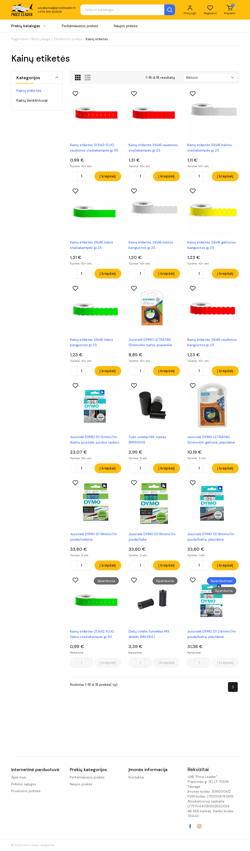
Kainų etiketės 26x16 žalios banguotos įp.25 (91, 343)
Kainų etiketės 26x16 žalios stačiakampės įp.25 (91, 245)
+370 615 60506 (50, 12)
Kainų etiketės (28, 90)
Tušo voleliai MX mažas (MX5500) (147, 441)
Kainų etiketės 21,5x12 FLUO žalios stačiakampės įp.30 (92, 637)
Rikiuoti (192, 77)
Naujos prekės (126, 26)
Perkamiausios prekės (80, 26)
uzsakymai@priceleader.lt (56, 8)
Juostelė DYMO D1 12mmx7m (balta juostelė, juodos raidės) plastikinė (94, 441)
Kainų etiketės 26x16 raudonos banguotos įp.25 (212, 343)
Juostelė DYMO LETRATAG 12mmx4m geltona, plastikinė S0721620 (211, 441)
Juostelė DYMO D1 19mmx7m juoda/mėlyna (93, 539)
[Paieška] (123, 10)
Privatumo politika (25, 791)
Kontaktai (136, 777)
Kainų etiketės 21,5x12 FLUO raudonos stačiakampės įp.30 (94, 147)
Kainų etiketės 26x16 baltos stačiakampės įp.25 (209, 147)
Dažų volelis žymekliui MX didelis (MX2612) (149, 637)
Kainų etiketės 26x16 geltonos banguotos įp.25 (211, 245)
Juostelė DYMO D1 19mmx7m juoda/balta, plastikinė (210, 539)
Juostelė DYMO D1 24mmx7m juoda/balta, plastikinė (211, 637)
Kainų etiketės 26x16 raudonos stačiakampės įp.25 (153, 147)
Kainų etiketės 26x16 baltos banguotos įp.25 (151, 245)
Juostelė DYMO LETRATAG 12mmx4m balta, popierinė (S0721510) (150, 343)
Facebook (190, 826)
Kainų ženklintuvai (32, 100)
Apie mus (18, 777)
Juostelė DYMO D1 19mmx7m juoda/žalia (152, 539)
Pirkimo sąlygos (23, 784)
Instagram (199, 826)
